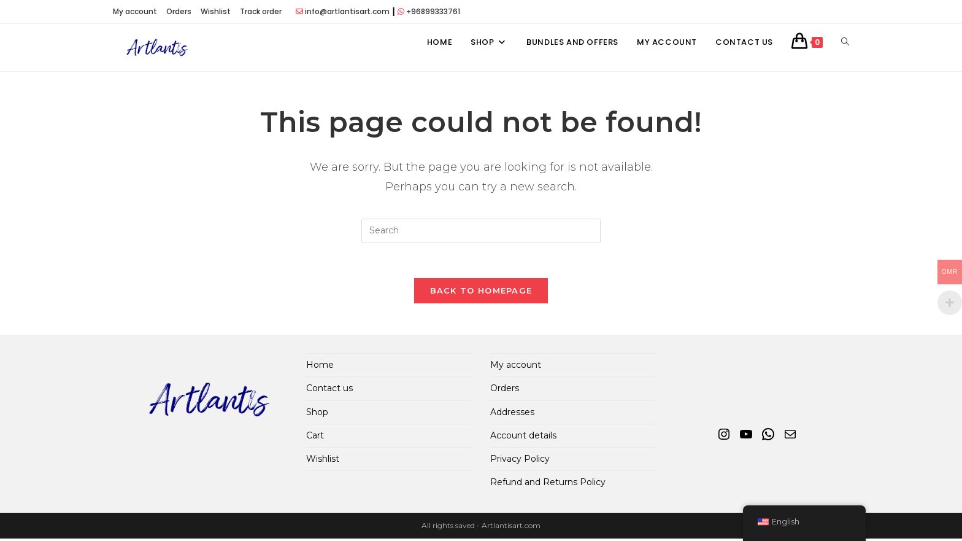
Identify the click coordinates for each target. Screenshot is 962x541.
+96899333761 (433, 11)
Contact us (329, 390)
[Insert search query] (481, 231)
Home (320, 367)
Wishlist (216, 11)
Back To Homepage (481, 293)
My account (135, 11)
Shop (317, 413)
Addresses (512, 413)
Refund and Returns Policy (548, 484)
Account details (523, 437)
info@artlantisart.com (347, 11)
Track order (261, 11)
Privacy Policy (520, 461)
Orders (178, 11)
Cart (315, 437)
